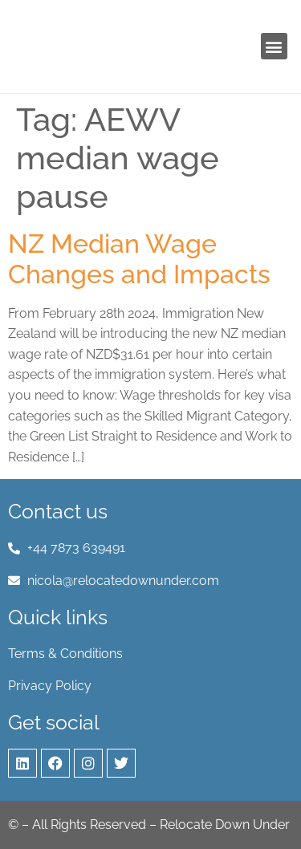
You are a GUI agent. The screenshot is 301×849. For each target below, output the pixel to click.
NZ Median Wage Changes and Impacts (139, 259)
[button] (274, 46)
